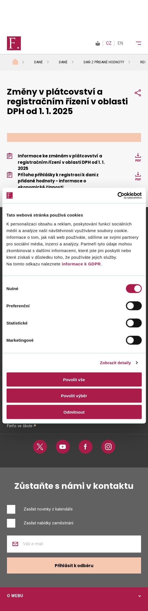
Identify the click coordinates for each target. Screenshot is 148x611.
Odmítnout (74, 411)
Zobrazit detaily (115, 362)
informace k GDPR (81, 263)
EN (120, 43)
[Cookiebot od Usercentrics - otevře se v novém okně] (117, 195)
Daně (38, 62)
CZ (109, 43)
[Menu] (135, 43)
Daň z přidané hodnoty (104, 62)
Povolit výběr (74, 395)
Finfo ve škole (19, 425)
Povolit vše (74, 379)
